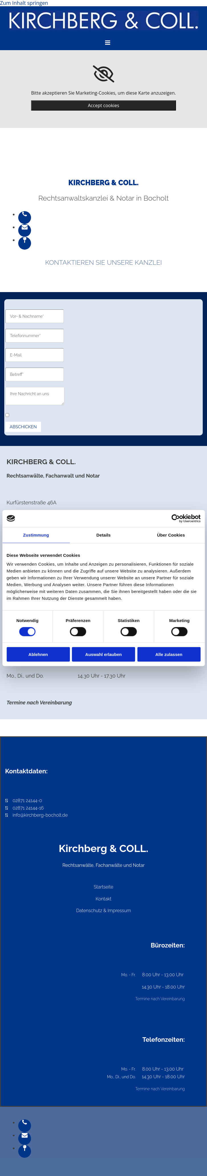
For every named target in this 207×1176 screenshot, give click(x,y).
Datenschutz (89, 910)
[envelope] (25, 227)
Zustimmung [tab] (36, 534)
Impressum (119, 910)
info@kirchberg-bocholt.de (40, 815)
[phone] (24, 214)
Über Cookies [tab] (171, 534)
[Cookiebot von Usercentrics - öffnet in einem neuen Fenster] (175, 518)
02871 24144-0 (23, 800)
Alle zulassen (168, 654)
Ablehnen (38, 654)
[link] (103, 74)
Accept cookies (103, 105)
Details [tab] (104, 534)
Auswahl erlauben (103, 654)
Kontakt (104, 899)
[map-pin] (24, 240)
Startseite (103, 887)
